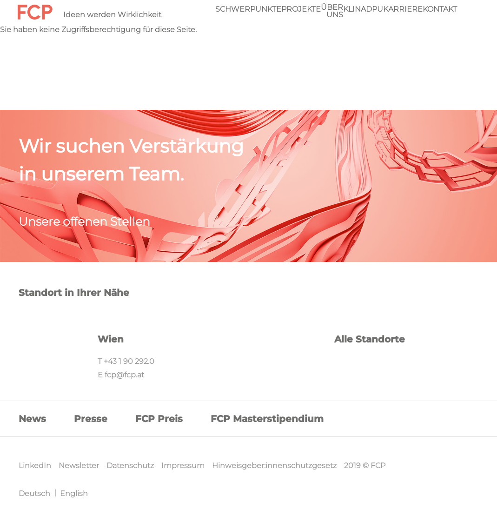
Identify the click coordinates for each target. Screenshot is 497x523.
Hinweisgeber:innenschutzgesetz (274, 465)
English (74, 493)
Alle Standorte (369, 339)
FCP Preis (159, 418)
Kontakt (440, 9)
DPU (374, 9)
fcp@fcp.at (124, 374)
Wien (111, 339)
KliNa (354, 9)
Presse (90, 418)
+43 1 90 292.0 (129, 361)
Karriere (403, 9)
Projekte (301, 9)
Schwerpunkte (248, 9)
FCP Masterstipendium (267, 418)
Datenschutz (130, 465)
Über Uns (332, 11)
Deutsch (34, 493)
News (32, 418)
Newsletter (79, 465)
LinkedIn (35, 465)
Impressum (183, 465)
